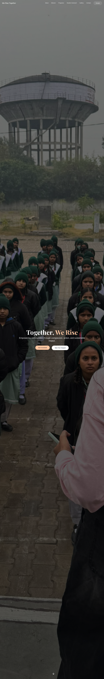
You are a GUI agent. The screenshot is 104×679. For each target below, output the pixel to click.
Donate (98, 3)
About (46, 3)
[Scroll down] (53, 673)
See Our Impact (60, 348)
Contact (88, 3)
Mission (53, 3)
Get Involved (42, 348)
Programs (61, 3)
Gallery (82, 3)
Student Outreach (72, 3)
